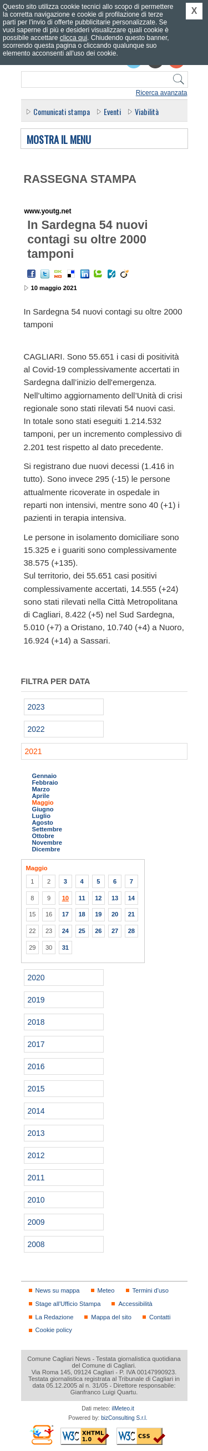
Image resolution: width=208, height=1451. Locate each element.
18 (81, 914)
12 (98, 898)
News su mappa (57, 1290)
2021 (33, 751)
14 (131, 898)
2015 (36, 1088)
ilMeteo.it (123, 1408)
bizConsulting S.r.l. (124, 1418)
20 (114, 914)
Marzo (41, 789)
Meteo (106, 1290)
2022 (36, 729)
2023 (36, 706)
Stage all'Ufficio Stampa (68, 1303)
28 (131, 931)
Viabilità (147, 111)
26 (98, 931)
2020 (36, 977)
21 (131, 914)
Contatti (159, 1317)
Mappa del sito (111, 1317)
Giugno (43, 809)
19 (98, 914)
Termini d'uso (151, 1290)
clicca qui (73, 38)
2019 (36, 999)
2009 (36, 1222)
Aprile (41, 795)
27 (114, 931)
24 (65, 931)
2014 (36, 1110)
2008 (36, 1244)
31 (65, 947)
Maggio (43, 802)
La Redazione (54, 1317)
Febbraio (45, 782)
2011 (36, 1177)
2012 (36, 1155)
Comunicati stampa (61, 111)
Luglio (41, 815)
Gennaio (44, 775)
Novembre (47, 842)
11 (81, 898)
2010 (36, 1199)
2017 (36, 1044)
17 (65, 914)
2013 (36, 1133)
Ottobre (43, 835)
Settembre (47, 829)
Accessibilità (135, 1303)
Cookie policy (53, 1330)
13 (114, 898)
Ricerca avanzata (161, 93)
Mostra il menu (59, 140)
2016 (36, 1066)
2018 (36, 1022)
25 (81, 931)
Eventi (112, 111)
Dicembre (46, 849)
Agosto (42, 822)
